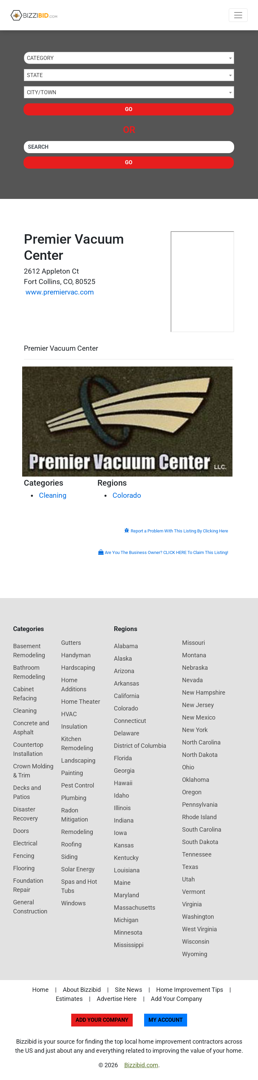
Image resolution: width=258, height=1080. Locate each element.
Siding (69, 856)
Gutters (71, 642)
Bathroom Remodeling (29, 672)
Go (128, 109)
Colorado (127, 495)
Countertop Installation (28, 749)
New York (195, 729)
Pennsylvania (200, 804)
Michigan (126, 920)
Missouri (193, 642)
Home (40, 989)
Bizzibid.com (141, 1065)
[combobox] (129, 58)
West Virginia (199, 929)
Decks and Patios (27, 792)
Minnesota (128, 932)
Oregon (192, 792)
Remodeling (77, 831)
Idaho (121, 795)
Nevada (192, 680)
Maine (122, 882)
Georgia (124, 770)
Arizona (124, 670)
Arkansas (126, 683)
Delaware (126, 733)
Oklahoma (195, 779)
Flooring (24, 868)
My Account (165, 1020)
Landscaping (78, 760)
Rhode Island (199, 817)
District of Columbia (140, 745)
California (126, 695)
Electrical (25, 843)
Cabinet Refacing (25, 694)
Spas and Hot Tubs (79, 886)
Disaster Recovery (25, 814)
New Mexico (198, 717)
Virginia (192, 904)
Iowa (120, 832)
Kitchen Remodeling (77, 743)
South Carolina (201, 829)
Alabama (126, 646)
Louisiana (127, 870)
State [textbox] (35, 75)
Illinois (122, 807)
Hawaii (123, 783)
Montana (194, 655)
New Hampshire (203, 692)
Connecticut (130, 720)
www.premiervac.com (60, 292)
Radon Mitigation (74, 815)
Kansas (124, 845)
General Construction (30, 907)
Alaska (123, 658)
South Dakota (200, 841)
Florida (123, 758)
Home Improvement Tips (189, 989)
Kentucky (126, 857)
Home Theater (80, 701)
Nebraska (195, 667)
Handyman (76, 655)
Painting (72, 772)
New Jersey (198, 704)
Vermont (193, 891)
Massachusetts (134, 907)
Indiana (124, 820)
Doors (21, 830)
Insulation (74, 726)
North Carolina (201, 742)
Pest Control (77, 785)
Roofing (71, 844)
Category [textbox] (40, 58)
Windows (73, 903)
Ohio (188, 767)
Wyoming (194, 953)
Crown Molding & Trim (33, 771)
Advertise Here (117, 998)
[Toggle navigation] (238, 15)
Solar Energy (78, 869)
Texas (190, 866)
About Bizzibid (82, 989)
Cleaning (53, 495)
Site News (128, 989)
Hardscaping (78, 667)
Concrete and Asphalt (31, 728)
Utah (188, 879)
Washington (198, 916)
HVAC (69, 714)
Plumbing (73, 797)
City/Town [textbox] (41, 92)
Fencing (23, 855)
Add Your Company (176, 998)
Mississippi (128, 944)
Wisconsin (195, 941)
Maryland (126, 895)
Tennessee (197, 854)
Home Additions (73, 684)
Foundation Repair (28, 885)
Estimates (69, 998)
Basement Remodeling (29, 650)
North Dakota (200, 754)
